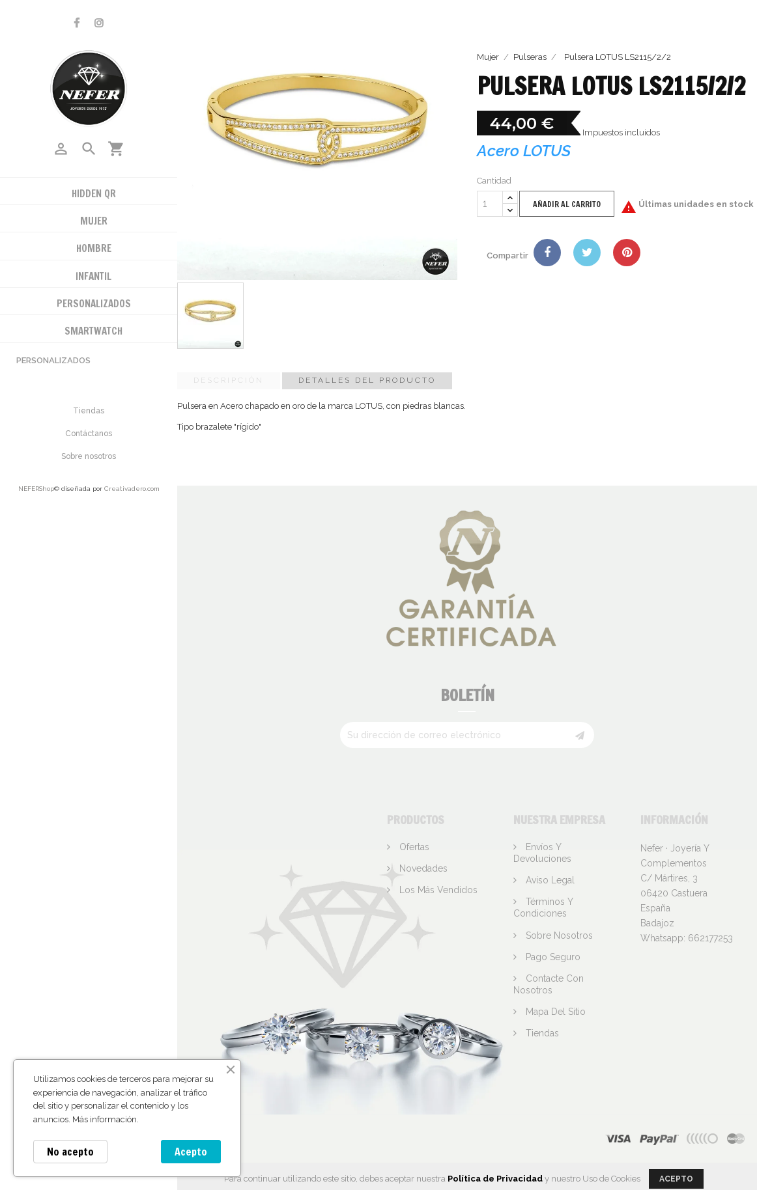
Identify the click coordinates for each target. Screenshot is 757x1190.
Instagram (99, 23)
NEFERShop (36, 488)
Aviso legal (549, 880)
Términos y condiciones (543, 907)
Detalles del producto (367, 380)
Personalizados (53, 360)
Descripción (228, 380)
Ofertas (413, 847)
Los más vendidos (437, 890)
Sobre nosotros (88, 456)
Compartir (547, 252)
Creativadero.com (132, 488)
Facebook (76, 23)
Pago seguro (551, 957)
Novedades (422, 868)
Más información (104, 1119)
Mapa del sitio (554, 1011)
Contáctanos (88, 433)
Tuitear (587, 252)
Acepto (191, 1151)
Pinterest (626, 252)
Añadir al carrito (567, 204)
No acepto (70, 1151)
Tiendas (88, 410)
